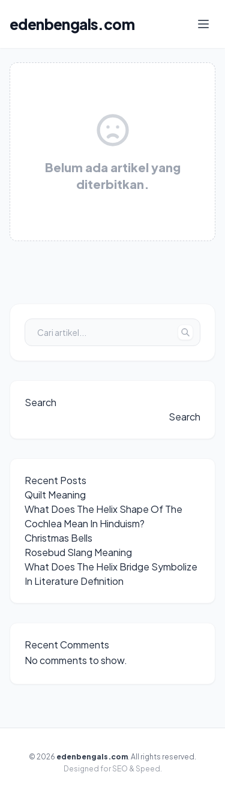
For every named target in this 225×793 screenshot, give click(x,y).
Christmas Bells (58, 537)
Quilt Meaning (55, 494)
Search (40, 402)
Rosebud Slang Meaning (78, 552)
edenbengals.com (72, 24)
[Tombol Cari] (185, 332)
